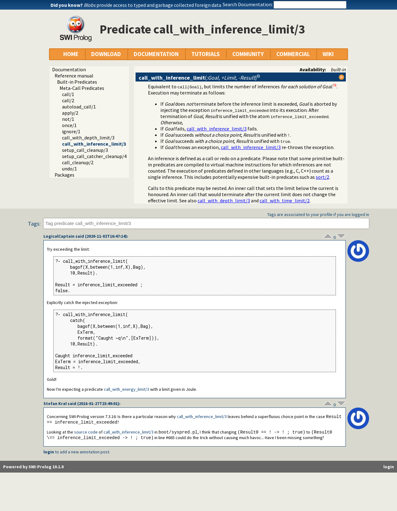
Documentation (69, 69)
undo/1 (69, 168)
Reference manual (74, 76)
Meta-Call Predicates (82, 88)
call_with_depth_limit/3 (88, 137)
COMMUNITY (248, 54)
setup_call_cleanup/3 (85, 150)
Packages (64, 175)
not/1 (68, 119)
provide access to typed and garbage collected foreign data (152, 5)
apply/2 (70, 113)
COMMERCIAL (293, 54)
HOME (70, 54)
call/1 (68, 94)
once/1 (69, 125)
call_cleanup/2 (77, 162)
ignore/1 (71, 131)
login (48, 453)
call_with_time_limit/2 (285, 200)
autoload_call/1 (79, 107)
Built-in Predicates (77, 82)
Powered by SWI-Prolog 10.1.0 (33, 468)
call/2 (68, 100)
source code (86, 433)
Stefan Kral (55, 403)
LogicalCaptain (58, 236)
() (198, 77)
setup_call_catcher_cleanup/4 (94, 156)
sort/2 (322, 177)
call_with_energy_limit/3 (126, 389)
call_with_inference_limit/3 (94, 144)
